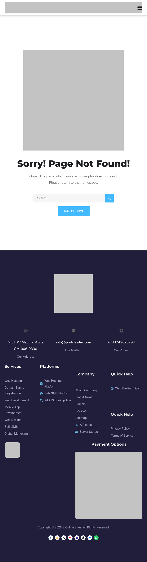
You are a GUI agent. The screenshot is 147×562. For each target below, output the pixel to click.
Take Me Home (74, 211)
